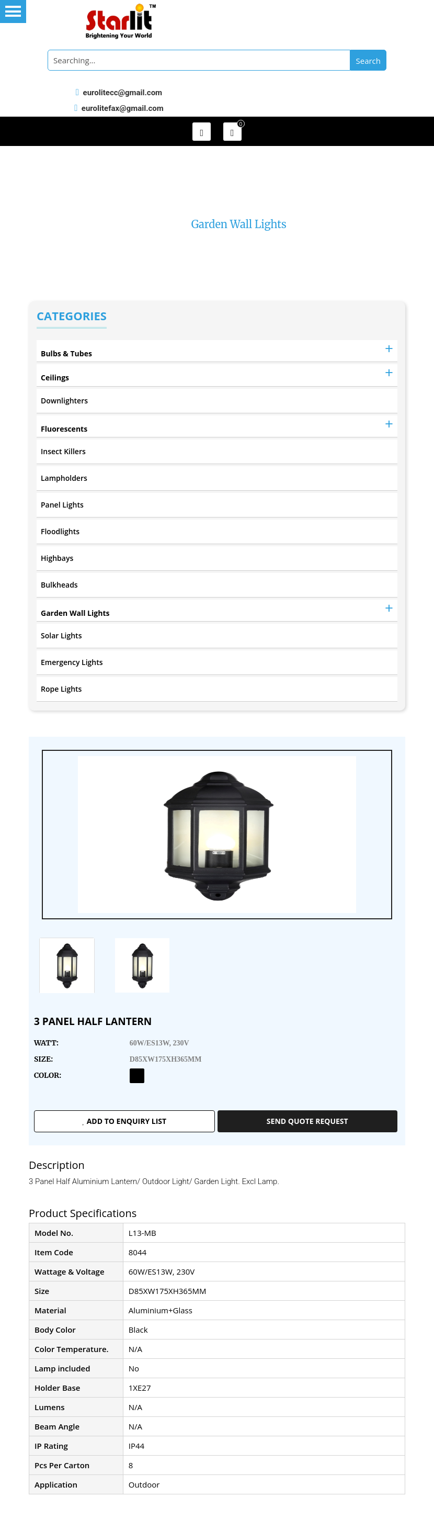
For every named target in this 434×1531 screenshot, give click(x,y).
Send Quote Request (307, 1121)
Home (162, 224)
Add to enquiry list (124, 1121)
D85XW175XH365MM (166, 1059)
